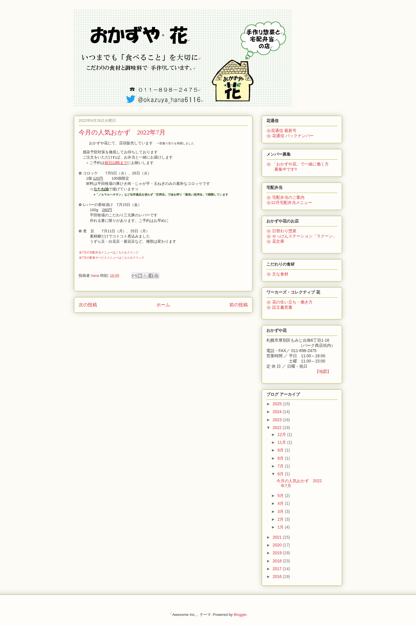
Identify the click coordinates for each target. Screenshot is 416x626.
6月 (281, 474)
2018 (278, 561)
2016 (278, 576)
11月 (282, 442)
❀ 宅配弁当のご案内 (285, 197)
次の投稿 (88, 304)
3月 (281, 511)
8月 (281, 458)
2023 (278, 419)
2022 (278, 427)
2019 (278, 552)
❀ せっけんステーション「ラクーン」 (301, 236)
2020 (278, 545)
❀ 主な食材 (277, 274)
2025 (278, 404)
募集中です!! (281, 169)
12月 (282, 434)
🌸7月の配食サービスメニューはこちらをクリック (111, 257)
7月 (281, 466)
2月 (281, 519)
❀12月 (289, 202)
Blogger (240, 614)
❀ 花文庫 (275, 241)
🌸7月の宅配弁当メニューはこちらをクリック (109, 252)
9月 (281, 450)
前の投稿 (238, 304)
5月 (281, 495)
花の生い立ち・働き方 (289, 302)
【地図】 (323, 371)
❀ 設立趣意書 (279, 307)
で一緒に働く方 (297, 164)
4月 (281, 503)
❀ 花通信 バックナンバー (290, 135)
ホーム (163, 304)
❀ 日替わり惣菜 (281, 231)
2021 (278, 537)
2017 (278, 568)
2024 (278, 411)
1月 (281, 527)
